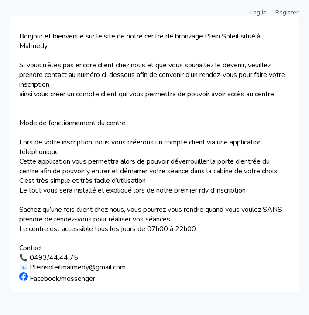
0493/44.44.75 (54, 257)
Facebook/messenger (62, 279)
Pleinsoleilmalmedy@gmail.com (78, 267)
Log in (258, 12)
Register (287, 12)
